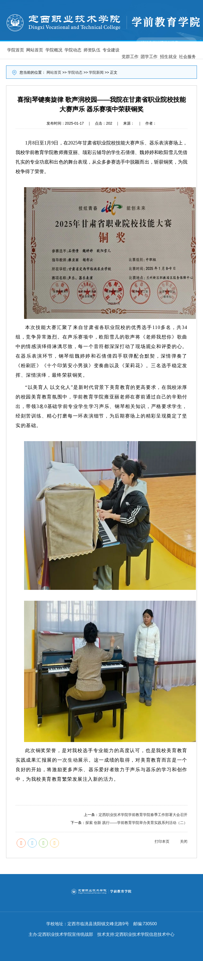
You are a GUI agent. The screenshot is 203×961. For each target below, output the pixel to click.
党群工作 (130, 56)
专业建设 (111, 50)
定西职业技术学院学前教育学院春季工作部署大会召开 (143, 815)
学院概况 (53, 50)
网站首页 (34, 50)
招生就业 (168, 56)
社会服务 (187, 56)
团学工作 (149, 56)
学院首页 (15, 50)
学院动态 (72, 50)
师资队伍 (92, 50)
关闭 (183, 841)
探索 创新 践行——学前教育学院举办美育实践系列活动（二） (136, 822)
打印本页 (162, 841)
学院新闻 (96, 72)
